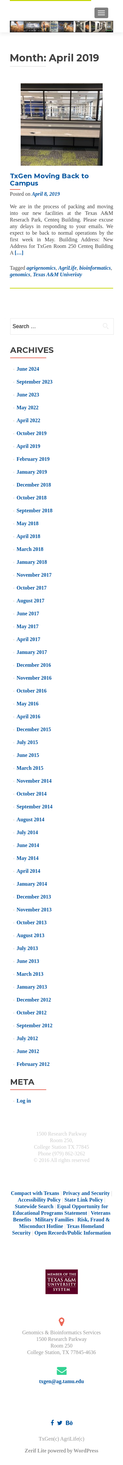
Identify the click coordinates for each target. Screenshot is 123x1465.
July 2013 (27, 948)
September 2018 (34, 510)
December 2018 (33, 485)
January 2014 (31, 884)
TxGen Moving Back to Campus (49, 179)
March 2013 (29, 974)
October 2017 (31, 588)
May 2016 (27, 703)
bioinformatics (95, 268)
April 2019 (28, 446)
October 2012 (31, 1012)
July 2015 (27, 742)
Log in (23, 1101)
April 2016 (28, 716)
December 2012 (33, 1000)
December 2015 (33, 729)
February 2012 (33, 1064)
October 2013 (31, 922)
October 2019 (31, 433)
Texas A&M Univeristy (57, 274)
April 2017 (28, 639)
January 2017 (31, 652)
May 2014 (27, 858)
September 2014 (34, 806)
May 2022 (27, 407)
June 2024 (27, 369)
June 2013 (27, 961)
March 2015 (29, 768)
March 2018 (29, 549)
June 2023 (27, 394)
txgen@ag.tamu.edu (61, 1381)
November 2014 (33, 781)
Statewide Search (34, 1206)
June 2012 (27, 1051)
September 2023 (34, 382)
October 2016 (31, 691)
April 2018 (28, 536)
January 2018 (31, 562)
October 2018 (31, 497)
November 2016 (33, 678)
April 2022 (28, 420)
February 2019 (33, 459)
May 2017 (27, 626)
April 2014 (28, 871)
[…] (19, 253)
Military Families (54, 1219)
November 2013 (33, 909)
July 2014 (27, 832)
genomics (20, 274)
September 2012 (34, 1025)
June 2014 (27, 845)
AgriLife (67, 268)
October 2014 (31, 794)
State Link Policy (83, 1200)
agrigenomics (41, 268)
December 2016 (33, 665)
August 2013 (30, 935)
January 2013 (31, 987)
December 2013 (33, 897)
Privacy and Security (86, 1193)
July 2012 (27, 1038)
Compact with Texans (35, 1193)
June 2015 (27, 755)
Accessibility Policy (39, 1200)
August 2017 (30, 600)
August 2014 (30, 819)
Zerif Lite (36, 1450)
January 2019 (31, 472)
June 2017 (27, 613)
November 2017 (33, 575)
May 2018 (27, 523)
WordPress (85, 1450)
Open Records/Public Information (72, 1233)
